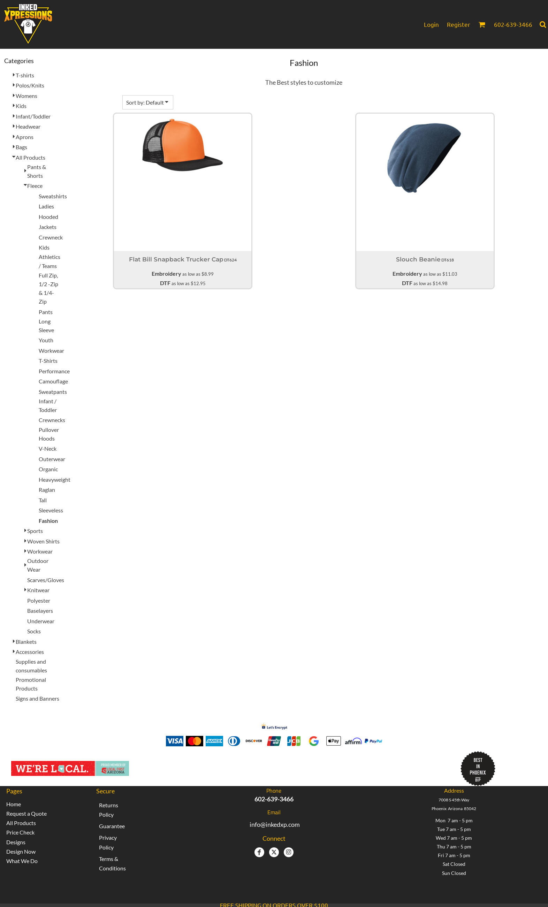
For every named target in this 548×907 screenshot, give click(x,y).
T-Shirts (48, 360)
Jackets (47, 226)
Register (458, 24)
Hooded (48, 216)
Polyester (38, 600)
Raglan (47, 489)
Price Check (20, 832)
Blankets (26, 641)
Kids (21, 105)
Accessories (30, 651)
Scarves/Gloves (45, 580)
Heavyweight (54, 479)
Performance (54, 371)
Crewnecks (52, 420)
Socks (34, 631)
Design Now (21, 851)
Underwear (40, 621)
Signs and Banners (37, 698)
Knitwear (38, 590)
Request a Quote (26, 813)
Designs (15, 842)
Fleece (35, 185)
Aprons (24, 137)
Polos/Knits (30, 85)
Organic (48, 469)
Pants (46, 311)
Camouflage (53, 381)
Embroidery (166, 273)
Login (431, 24)
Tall (43, 500)
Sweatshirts (53, 196)
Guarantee (112, 826)
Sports (35, 530)
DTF (165, 283)
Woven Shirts (43, 541)
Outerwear (52, 459)
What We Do (22, 861)
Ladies (46, 206)
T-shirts (25, 75)
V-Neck (47, 448)
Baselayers (40, 610)
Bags (21, 147)
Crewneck (51, 237)
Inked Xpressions (206, 765)
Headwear (28, 126)
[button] (481, 24)
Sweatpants (53, 391)
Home (13, 804)
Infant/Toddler (33, 116)
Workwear (51, 350)
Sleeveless (51, 510)
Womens (26, 95)
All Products (30, 157)
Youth (46, 340)
